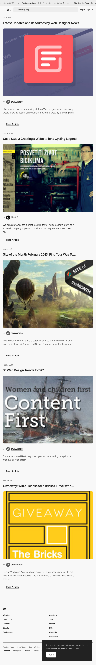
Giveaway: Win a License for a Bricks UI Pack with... (38, 486)
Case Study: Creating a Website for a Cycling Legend (40, 139)
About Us (53, 632)
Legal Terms (21, 647)
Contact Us (53, 636)
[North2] (12, 218)
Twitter (35, 651)
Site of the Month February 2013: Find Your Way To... (39, 254)
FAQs (51, 628)
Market (52, 624)
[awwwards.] (14, 102)
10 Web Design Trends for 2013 (24, 370)
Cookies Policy (8, 647)
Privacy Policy (34, 647)
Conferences (8, 632)
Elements (6, 624)
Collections (7, 619)
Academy (53, 615)
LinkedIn (27, 651)
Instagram (17, 651)
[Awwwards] (8, 10)
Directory (6, 628)
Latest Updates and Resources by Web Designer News (41, 23)
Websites (6, 615)
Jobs (51, 619)
